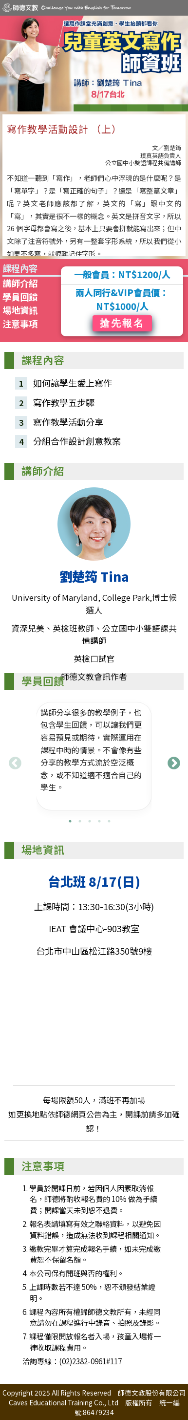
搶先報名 (122, 323)
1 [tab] (70, 821)
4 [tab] (99, 821)
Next (171, 761)
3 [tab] (89, 821)
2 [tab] (80, 821)
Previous (13, 761)
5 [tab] (109, 821)
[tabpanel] (94, 756)
